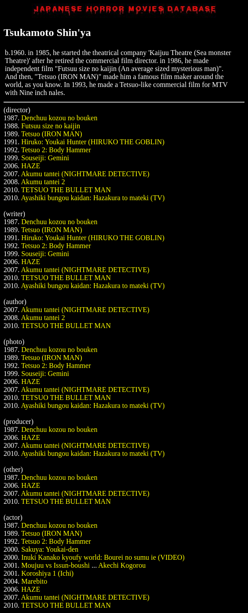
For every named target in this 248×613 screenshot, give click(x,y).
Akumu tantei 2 (43, 182)
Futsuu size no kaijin (50, 126)
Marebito (34, 581)
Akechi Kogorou (122, 565)
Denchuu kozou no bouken (59, 118)
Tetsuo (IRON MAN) (51, 134)
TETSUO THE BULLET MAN (66, 190)
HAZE (30, 166)
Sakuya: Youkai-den (49, 549)
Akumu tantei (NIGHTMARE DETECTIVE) (85, 174)
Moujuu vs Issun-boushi (55, 565)
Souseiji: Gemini (45, 158)
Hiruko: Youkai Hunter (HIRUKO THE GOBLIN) (92, 142)
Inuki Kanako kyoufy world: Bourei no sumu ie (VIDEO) (103, 557)
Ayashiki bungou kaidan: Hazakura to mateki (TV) (93, 198)
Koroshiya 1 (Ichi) (47, 573)
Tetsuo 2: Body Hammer (56, 150)
